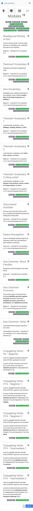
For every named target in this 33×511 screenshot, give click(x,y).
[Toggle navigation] (30, 3)
